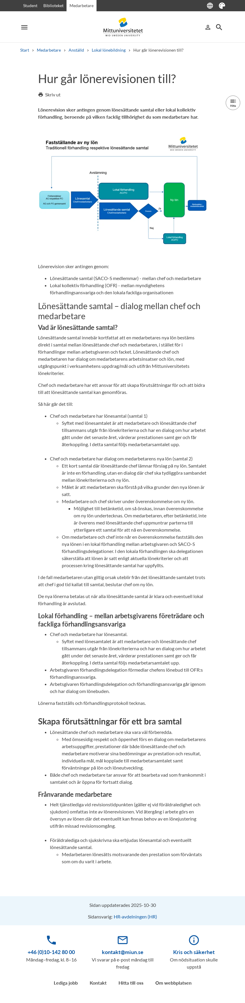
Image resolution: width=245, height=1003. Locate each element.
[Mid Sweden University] (122, 27)
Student (30, 5)
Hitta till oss (130, 982)
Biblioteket (53, 5)
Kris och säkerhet (194, 952)
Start (24, 50)
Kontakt (98, 982)
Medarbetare (81, 5)
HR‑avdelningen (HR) (135, 916)
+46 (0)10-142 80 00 (51, 952)
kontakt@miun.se (122, 952)
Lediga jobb (66, 982)
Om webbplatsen (173, 982)
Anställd (76, 50)
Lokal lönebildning (109, 50)
